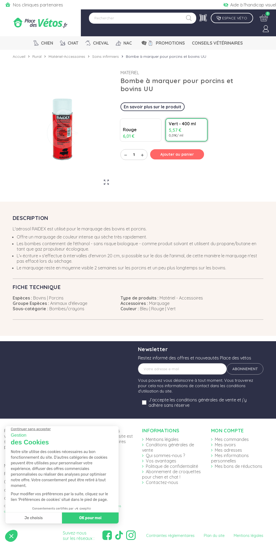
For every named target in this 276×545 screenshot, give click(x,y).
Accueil (19, 56)
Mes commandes (232, 439)
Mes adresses (228, 450)
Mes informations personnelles (230, 458)
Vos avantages (161, 461)
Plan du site (214, 535)
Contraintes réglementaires (170, 535)
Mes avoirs (225, 444)
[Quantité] (134, 154)
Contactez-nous (162, 482)
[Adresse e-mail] (182, 369)
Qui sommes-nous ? (165, 455)
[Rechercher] (142, 18)
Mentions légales (162, 439)
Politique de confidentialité (172, 466)
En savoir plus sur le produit (152, 106)
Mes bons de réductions (238, 466)
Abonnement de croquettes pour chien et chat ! (171, 474)
